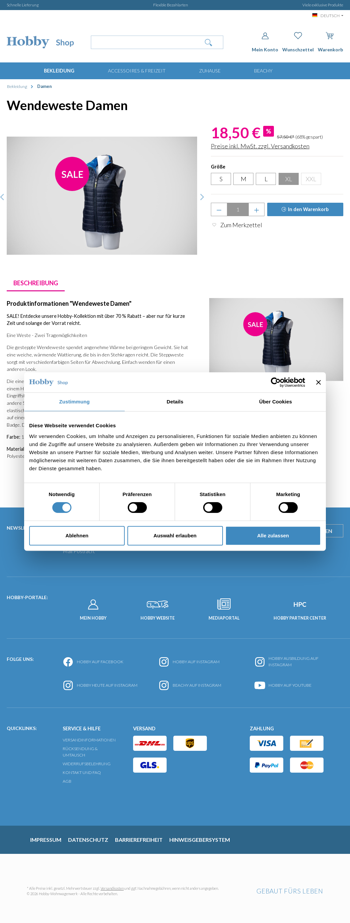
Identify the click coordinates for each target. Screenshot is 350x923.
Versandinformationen (89, 739)
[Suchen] (208, 42)
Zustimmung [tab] (74, 401)
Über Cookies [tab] (275, 401)
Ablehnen (76, 535)
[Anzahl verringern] (219, 209)
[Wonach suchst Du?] (142, 42)
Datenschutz (88, 839)
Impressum (45, 839)
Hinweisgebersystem (199, 839)
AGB (67, 781)
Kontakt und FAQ (82, 772)
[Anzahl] (238, 209)
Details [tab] (175, 401)
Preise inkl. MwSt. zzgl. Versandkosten (260, 146)
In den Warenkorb (308, 209)
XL (288, 179)
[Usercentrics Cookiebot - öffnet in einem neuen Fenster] (275, 382)
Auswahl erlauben (175, 535)
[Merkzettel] (298, 42)
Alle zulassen (273, 535)
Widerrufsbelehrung (87, 763)
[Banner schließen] (318, 382)
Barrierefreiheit (139, 839)
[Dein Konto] (265, 42)
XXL (311, 179)
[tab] (36, 283)
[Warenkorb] (330, 41)
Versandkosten (112, 888)
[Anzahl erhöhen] (256, 209)
